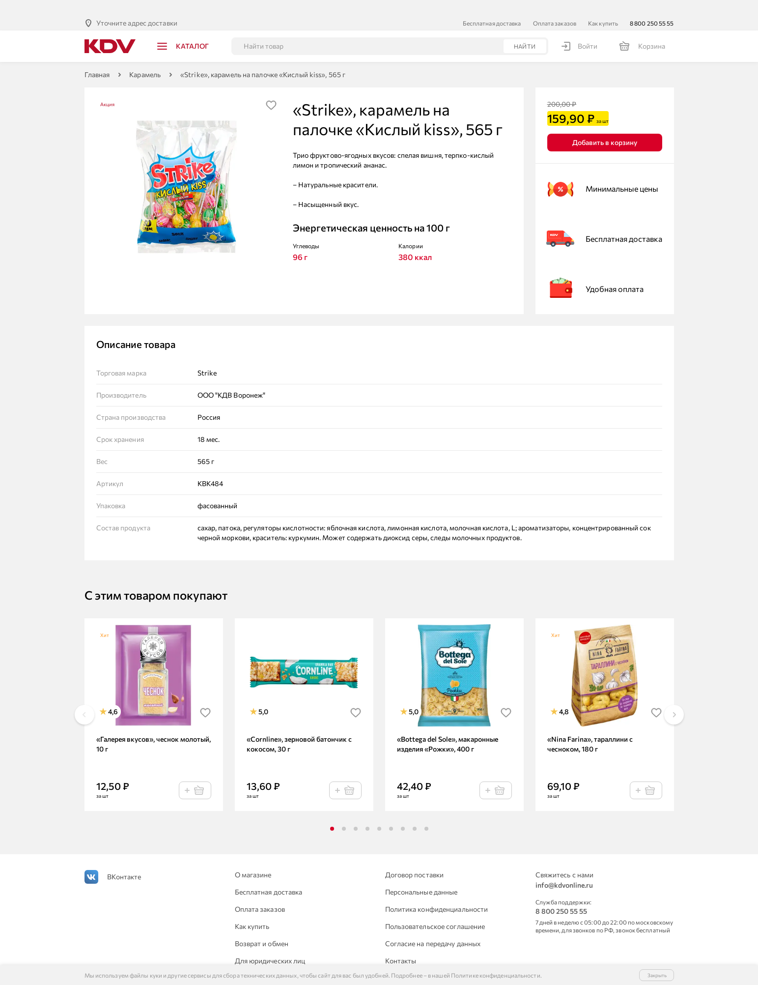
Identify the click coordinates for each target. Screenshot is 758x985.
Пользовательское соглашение (435, 910)
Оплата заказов (554, 7)
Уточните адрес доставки (136, 7)
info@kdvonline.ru (564, 869)
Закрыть (657, 975)
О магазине (253, 859)
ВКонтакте (124, 861)
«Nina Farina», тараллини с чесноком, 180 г (590, 728)
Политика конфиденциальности (436, 893)
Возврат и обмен (262, 928)
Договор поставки (414, 859)
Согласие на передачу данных (433, 928)
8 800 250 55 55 (652, 7)
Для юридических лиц (270, 945)
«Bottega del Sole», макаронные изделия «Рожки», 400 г (447, 728)
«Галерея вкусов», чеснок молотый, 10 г (153, 728)
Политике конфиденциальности (495, 975)
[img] (271, 89)
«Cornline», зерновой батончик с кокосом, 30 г (299, 728)
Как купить (603, 7)
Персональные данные (421, 876)
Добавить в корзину (604, 126)
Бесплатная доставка (492, 7)
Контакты (401, 945)
